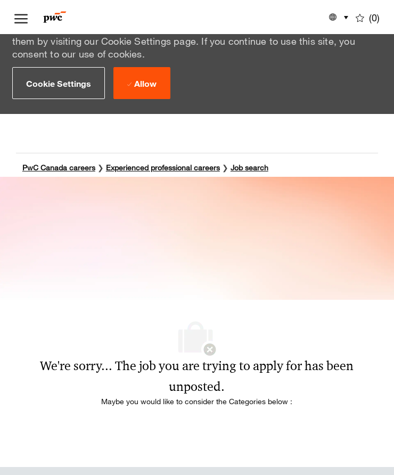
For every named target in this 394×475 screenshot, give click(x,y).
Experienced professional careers (163, 165)
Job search (249, 165)
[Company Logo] (70, 17)
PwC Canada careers (58, 165)
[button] (58, 83)
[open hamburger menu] (21, 17)
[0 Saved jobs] (368, 17)
